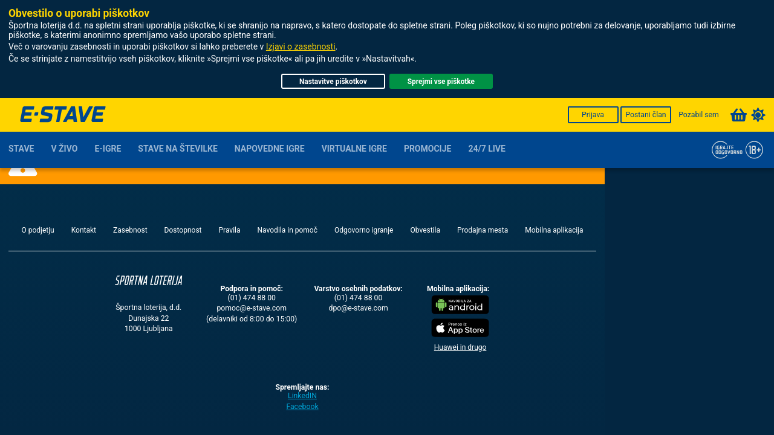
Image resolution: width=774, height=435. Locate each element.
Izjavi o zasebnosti (301, 46)
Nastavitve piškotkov (333, 81)
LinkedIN (302, 396)
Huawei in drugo (460, 348)
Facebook (302, 406)
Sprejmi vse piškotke (441, 81)
